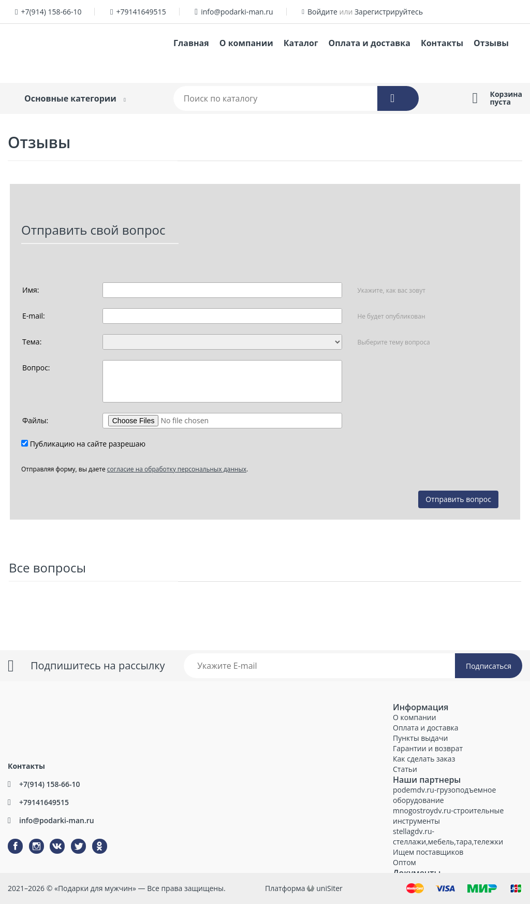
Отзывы (491, 43)
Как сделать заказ (424, 759)
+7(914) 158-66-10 (51, 12)
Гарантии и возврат (428, 748)
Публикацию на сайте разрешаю (88, 444)
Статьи (405, 769)
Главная (191, 43)
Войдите (322, 12)
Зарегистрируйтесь (389, 12)
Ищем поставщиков (428, 852)
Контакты (442, 43)
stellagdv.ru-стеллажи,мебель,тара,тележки (448, 836)
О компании (246, 43)
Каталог (301, 43)
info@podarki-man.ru (237, 12)
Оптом (404, 862)
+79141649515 (141, 12)
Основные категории (70, 98)
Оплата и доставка (369, 43)
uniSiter (329, 888)
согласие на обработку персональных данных (176, 469)
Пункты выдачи (420, 738)
